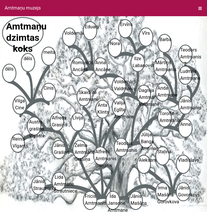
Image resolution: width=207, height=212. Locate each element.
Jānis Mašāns (136, 199)
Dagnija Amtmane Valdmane (145, 96)
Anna (185, 124)
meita (49, 52)
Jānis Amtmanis (186, 104)
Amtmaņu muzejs (23, 8)
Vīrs (146, 33)
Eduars (91, 27)
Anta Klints (103, 108)
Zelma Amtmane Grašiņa (80, 151)
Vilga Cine (19, 104)
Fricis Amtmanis (91, 199)
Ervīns (126, 24)
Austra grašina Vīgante (35, 127)
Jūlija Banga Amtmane (147, 140)
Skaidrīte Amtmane (85, 96)
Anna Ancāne (101, 66)
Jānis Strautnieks (39, 185)
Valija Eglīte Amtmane (120, 108)
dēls (9, 69)
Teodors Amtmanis (122, 147)
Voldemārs (70, 33)
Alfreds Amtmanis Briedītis (101, 157)
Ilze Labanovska (139, 62)
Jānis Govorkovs (184, 191)
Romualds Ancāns (78, 66)
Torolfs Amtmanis (165, 117)
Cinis (49, 88)
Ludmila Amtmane (186, 75)
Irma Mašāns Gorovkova (163, 193)
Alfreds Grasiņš (58, 121)
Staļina (163, 151)
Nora (115, 43)
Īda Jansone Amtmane (114, 201)
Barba (165, 39)
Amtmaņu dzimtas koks (25, 35)
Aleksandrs (145, 160)
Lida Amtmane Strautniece (60, 182)
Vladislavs (184, 160)
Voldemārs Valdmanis (120, 85)
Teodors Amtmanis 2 (186, 55)
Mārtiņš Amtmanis (161, 66)
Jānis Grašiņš (60, 149)
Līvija (77, 118)
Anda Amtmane (163, 91)
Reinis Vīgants (18, 142)
